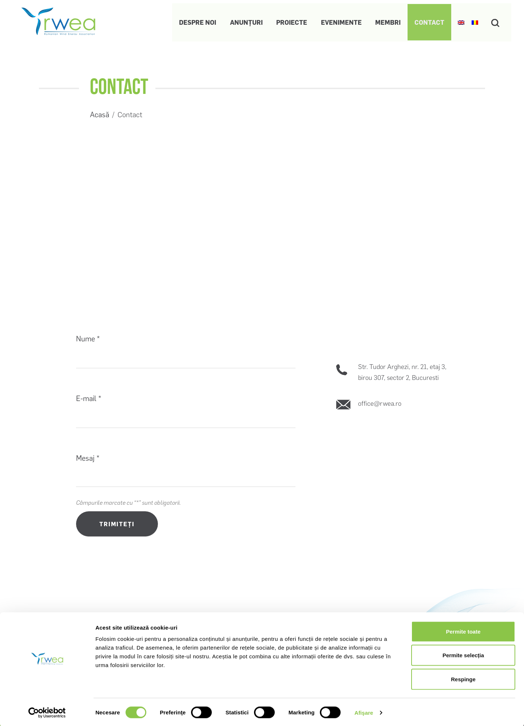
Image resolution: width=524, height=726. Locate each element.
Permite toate (463, 630)
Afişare (363, 712)
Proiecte (289, 20)
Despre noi (194, 20)
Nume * (88, 338)
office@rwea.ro (379, 404)
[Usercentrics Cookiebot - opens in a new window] (47, 711)
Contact (427, 20)
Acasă (99, 114)
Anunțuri (244, 20)
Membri (386, 20)
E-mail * (88, 398)
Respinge (463, 678)
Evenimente (339, 20)
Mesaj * (87, 458)
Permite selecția (463, 654)
